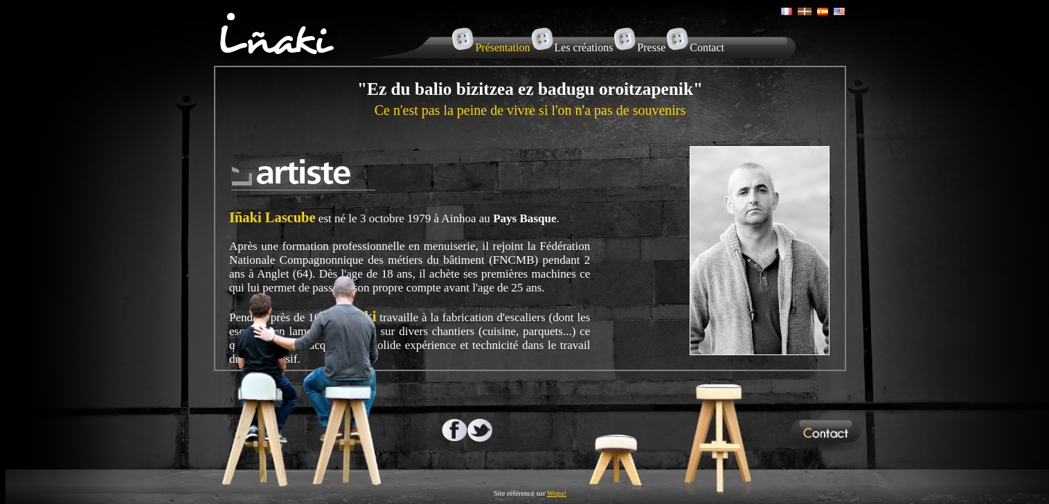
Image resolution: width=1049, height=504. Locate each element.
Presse (651, 47)
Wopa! (556, 493)
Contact (707, 47)
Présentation (502, 47)
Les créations (584, 47)
